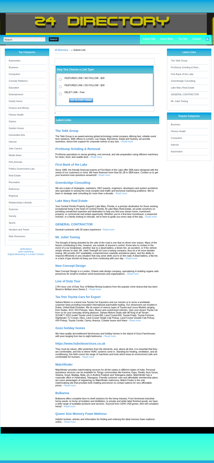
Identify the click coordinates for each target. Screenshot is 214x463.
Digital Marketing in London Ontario (26, 254)
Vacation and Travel (19, 229)
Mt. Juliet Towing (179, 101)
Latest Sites (166, 38)
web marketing (25, 251)
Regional (13, 195)
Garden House (16, 128)
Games (12, 121)
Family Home (15, 101)
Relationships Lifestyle (20, 202)
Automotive (14, 60)
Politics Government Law (21, 168)
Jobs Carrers (15, 148)
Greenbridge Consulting (183, 81)
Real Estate (15, 175)
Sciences (13, 209)
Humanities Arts (17, 135)
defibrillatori (26, 249)
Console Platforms (18, 81)
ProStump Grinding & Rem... (185, 67)
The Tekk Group (179, 60)
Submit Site (149, 38)
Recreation (14, 182)
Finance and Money (19, 108)
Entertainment (16, 94)
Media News (15, 155)
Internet (13, 141)
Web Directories (17, 236)
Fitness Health (16, 114)
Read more (127, 141)
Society (12, 216)
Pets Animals (15, 162)
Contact (196, 38)
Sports (12, 222)
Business (13, 67)
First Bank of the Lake (182, 74)
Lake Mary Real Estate (182, 87)
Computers (14, 74)
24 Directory (61, 50)
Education (14, 87)
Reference (14, 189)
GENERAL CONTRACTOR (185, 94)
